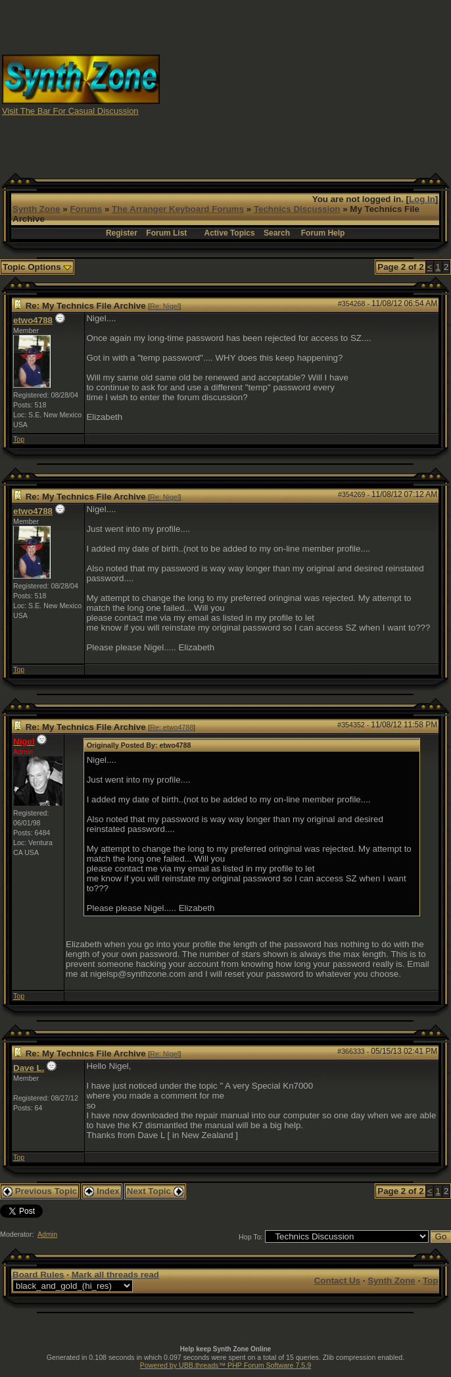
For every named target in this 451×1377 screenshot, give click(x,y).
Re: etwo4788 (171, 727)
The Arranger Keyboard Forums (178, 209)
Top (18, 439)
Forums (86, 209)
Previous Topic (40, 1191)
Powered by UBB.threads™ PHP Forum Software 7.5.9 (225, 1365)
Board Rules (38, 1275)
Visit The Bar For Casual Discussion (70, 111)
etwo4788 (33, 320)
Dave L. (28, 1068)
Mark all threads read (115, 1275)
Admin (47, 1234)
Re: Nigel (164, 306)
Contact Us (337, 1281)
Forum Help (323, 233)
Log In (422, 199)
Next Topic (155, 1191)
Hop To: (251, 1237)
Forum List (166, 233)
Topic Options (37, 267)
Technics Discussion (297, 209)
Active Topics (229, 233)
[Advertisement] (338, 84)
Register (121, 233)
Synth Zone (36, 209)
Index (102, 1191)
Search (277, 233)
